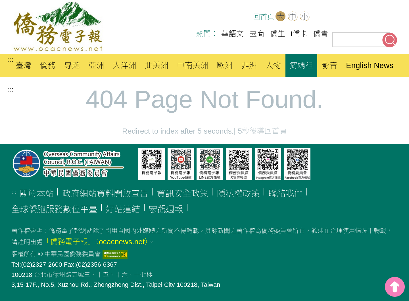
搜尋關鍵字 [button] (389, 40)
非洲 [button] (249, 65)
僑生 (277, 34)
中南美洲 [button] (192, 65)
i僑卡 (299, 34)
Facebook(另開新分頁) (355, 17)
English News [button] (369, 65)
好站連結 (123, 209)
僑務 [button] (47, 65)
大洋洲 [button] (124, 65)
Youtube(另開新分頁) (372, 17)
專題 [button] (72, 65)
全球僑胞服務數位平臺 (54, 209)
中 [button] (292, 16)
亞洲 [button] (96, 65)
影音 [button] (329, 65)
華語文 (232, 34)
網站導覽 (319, 17)
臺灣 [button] (23, 65)
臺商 (256, 34)
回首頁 (263, 17)
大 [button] (280, 16)
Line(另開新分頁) (390, 17)
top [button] (395, 287)
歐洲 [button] (224, 65)
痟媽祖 (301, 65)
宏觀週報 (166, 209)
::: (10, 59)
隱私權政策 (238, 193)
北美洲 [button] (156, 65)
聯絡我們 (285, 193)
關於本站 (36, 193)
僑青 (320, 34)
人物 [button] (273, 65)
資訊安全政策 (182, 193)
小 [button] (304, 16)
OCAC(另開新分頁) (337, 17)
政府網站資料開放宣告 (105, 193)
